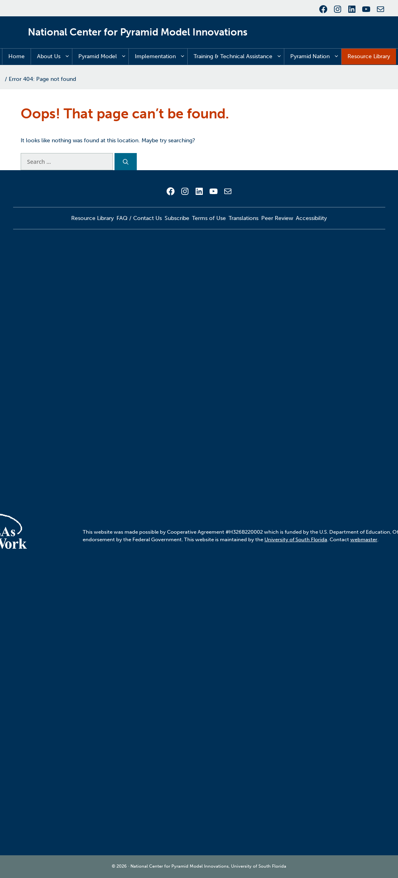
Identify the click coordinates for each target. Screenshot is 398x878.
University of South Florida (295, 539)
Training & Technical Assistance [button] (239, 57)
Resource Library (369, 56)
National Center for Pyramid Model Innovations (137, 32)
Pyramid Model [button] (103, 57)
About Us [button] (54, 57)
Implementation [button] (161, 57)
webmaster (363, 539)
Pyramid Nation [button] (315, 57)
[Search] (126, 161)
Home (16, 56)
